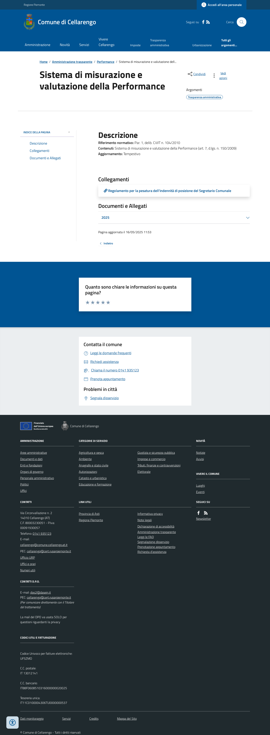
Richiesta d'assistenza (151, 551)
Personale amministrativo (37, 478)
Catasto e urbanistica (93, 478)
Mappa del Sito (127, 718)
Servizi (84, 44)
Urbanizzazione (202, 45)
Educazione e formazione (95, 484)
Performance (105, 61)
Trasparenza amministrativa (159, 42)
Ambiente (85, 459)
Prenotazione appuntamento (156, 546)
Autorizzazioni (88, 471)
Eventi (200, 491)
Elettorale (144, 471)
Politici (24, 484)
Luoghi (200, 485)
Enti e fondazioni (31, 465)
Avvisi (200, 459)
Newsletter (203, 518)
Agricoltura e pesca (91, 452)
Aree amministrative (33, 452)
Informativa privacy (150, 513)
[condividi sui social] (196, 74)
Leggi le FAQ (145, 536)
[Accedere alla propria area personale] (221, 5)
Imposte (135, 45)
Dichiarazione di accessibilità (155, 526)
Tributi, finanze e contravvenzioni (158, 465)
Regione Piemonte (34, 5)
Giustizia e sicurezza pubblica (156, 452)
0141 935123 (42, 533)
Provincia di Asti (89, 513)
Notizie (200, 452)
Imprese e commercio (151, 459)
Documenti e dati (31, 459)
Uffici (23, 490)
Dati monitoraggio (32, 718)
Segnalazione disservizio (153, 541)
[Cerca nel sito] (240, 22)
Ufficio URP (27, 557)
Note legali (144, 520)
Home (44, 61)
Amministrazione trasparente (72, 61)
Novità (65, 44)
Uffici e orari (28, 563)
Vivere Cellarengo (106, 41)
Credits (93, 718)
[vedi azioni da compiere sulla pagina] (220, 75)
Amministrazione (37, 44)
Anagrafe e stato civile (93, 465)
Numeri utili (27, 570)
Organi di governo (31, 471)
